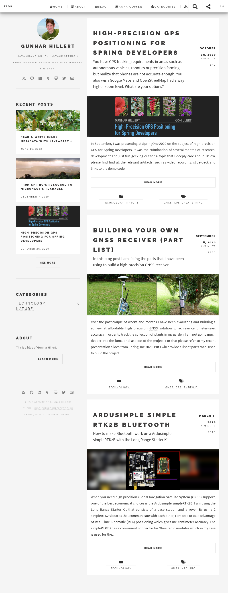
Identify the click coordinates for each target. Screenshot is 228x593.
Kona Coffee (128, 6)
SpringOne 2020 (154, 143)
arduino (188, 568)
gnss (168, 203)
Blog (101, 6)
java (186, 203)
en (222, 6)
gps (177, 203)
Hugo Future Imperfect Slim (53, 408)
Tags (8, 6)
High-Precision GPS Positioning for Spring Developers (136, 43)
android (191, 387)
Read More (153, 182)
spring (197, 203)
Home (56, 6)
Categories (163, 6)
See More (48, 263)
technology (113, 203)
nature (132, 203)
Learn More (48, 359)
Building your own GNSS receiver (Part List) (138, 240)
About (78, 6)
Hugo (69, 414)
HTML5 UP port (36, 414)
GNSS (153, 328)
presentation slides (105, 347)
